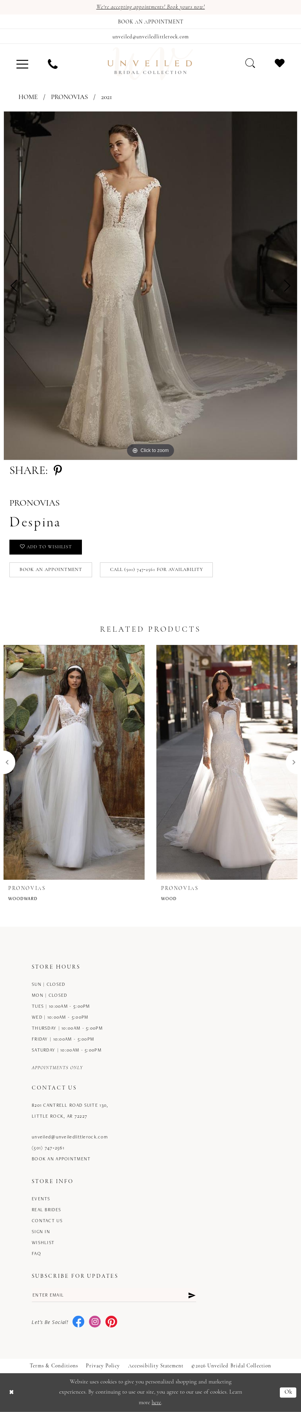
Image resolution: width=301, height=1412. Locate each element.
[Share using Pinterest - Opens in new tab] (58, 471)
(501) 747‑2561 (48, 1148)
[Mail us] (150, 36)
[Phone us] (52, 63)
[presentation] (74, 762)
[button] (22, 63)
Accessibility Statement (156, 1366)
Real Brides (46, 1209)
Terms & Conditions (54, 1366)
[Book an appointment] (150, 21)
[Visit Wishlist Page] (279, 63)
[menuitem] (22, 63)
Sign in (41, 1231)
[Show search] (250, 63)
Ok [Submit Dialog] (289, 1393)
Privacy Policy (103, 1366)
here (156, 1403)
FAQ (36, 1253)
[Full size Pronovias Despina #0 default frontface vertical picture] (150, 286)
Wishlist (43, 1242)
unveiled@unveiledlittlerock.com (70, 1137)
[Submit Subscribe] (191, 1295)
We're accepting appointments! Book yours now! (150, 7)
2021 (106, 97)
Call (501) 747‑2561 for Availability (156, 569)
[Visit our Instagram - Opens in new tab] (95, 1322)
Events (41, 1198)
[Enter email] (114, 1295)
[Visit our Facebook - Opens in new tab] (78, 1322)
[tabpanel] (150, 286)
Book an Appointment (51, 569)
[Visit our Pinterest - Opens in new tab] (111, 1322)
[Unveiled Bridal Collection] (150, 64)
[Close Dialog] (11, 1392)
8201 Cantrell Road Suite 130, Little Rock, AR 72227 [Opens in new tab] (70, 1110)
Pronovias (69, 97)
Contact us (47, 1220)
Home (28, 97)
